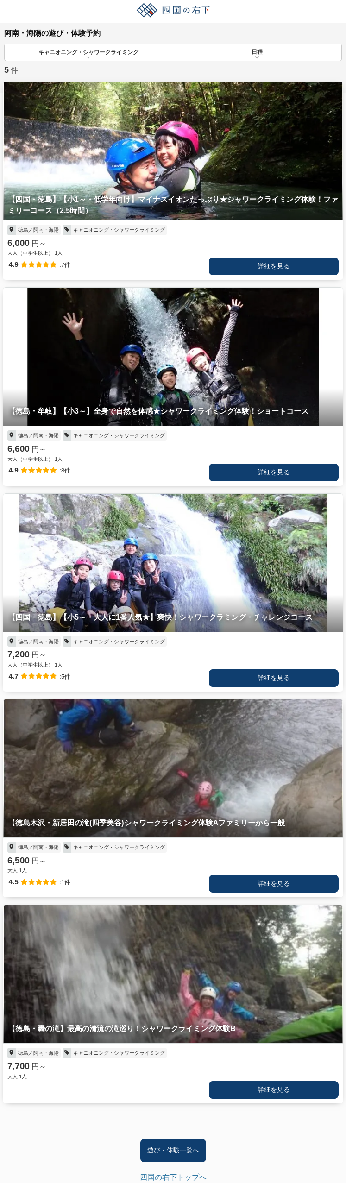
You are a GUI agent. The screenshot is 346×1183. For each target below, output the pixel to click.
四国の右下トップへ (173, 1177)
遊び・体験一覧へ (173, 1150)
